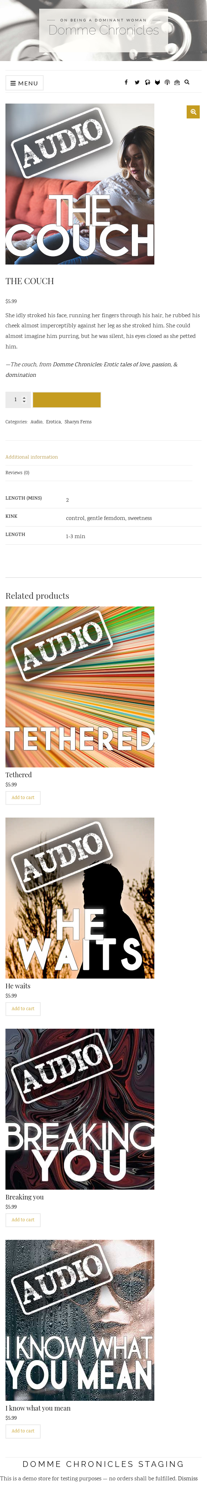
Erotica (53, 422)
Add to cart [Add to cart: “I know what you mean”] (23, 1431)
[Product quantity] (18, 400)
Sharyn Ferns (78, 422)
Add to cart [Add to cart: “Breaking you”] (23, 1220)
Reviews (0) (17, 473)
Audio (36, 422)
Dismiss (188, 1479)
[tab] (98, 457)
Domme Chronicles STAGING (104, 1464)
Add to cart (67, 400)
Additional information (31, 457)
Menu (24, 83)
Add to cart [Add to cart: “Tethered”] (23, 798)
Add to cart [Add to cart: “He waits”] (23, 1009)
